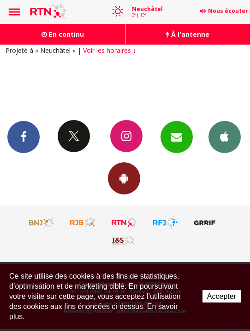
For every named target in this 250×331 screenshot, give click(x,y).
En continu (63, 34)
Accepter (221, 296)
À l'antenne (187, 34)
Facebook (23, 136)
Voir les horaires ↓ (109, 50)
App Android (124, 178)
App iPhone (224, 136)
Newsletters (177, 136)
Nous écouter (228, 11)
